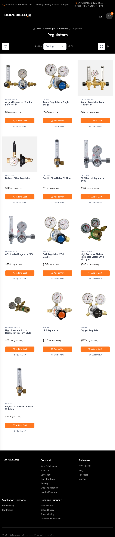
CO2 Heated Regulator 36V (19, 253)
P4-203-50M (86, 250)
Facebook (83, 471)
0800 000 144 (25, 4)
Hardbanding (8, 502)
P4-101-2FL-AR (87, 99)
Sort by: (38, 46)
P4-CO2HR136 (11, 250)
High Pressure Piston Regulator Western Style (18, 329)
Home (37, 29)
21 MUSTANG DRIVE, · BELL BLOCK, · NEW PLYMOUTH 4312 (89, 4)
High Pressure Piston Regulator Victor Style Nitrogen (92, 255)
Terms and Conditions (51, 515)
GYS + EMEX (85, 463)
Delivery (44, 480)
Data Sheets (47, 502)
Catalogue (50, 29)
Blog (81, 467)
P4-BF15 (9, 401)
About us (45, 467)
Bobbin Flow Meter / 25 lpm (57, 177)
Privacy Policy (47, 511)
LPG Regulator (50, 328)
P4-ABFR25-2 (11, 99)
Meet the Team (48, 475)
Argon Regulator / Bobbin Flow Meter (18, 103)
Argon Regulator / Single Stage (56, 103)
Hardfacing (7, 506)
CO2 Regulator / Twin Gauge (54, 254)
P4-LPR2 (46, 325)
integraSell (50, 531)
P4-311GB (9, 174)
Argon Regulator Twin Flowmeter (92, 103)
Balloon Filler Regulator (17, 177)
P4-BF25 (46, 174)
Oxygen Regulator (90, 328)
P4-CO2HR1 (85, 174)
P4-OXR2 (84, 325)
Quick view (19, 126)
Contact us (46, 471)
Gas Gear (63, 29)
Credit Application (49, 484)
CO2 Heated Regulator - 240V (93, 178)
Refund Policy (47, 506)
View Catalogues (49, 463)
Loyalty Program (49, 488)
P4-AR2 (46, 99)
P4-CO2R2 (47, 250)
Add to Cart (20, 121)
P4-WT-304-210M (13, 325)
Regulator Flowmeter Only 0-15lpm (19, 405)
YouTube (83, 475)
